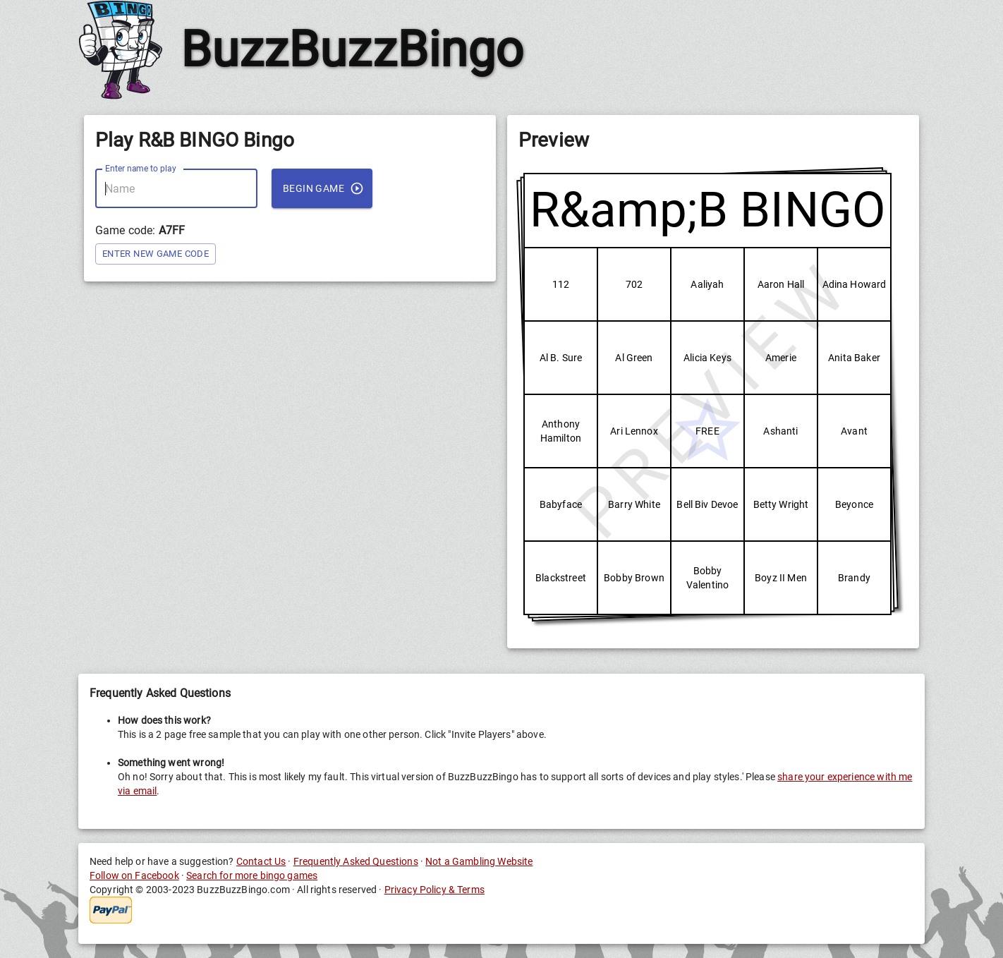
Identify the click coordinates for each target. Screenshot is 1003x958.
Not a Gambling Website (479, 861)
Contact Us (261, 861)
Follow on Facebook (134, 875)
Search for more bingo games (251, 875)
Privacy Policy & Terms (434, 889)
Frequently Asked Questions (355, 861)
